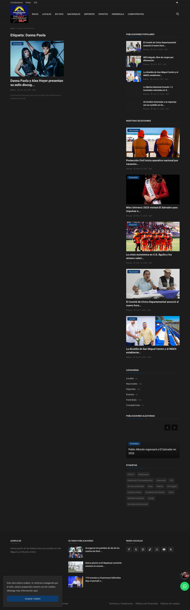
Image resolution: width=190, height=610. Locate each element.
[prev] (167, 427)
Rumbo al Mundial (136, 486)
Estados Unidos (134, 492)
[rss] (171, 549)
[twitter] (136, 549)
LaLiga (151, 498)
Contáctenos (16, 2)
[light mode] (177, 2)
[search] (177, 14)
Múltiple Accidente (136, 498)
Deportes (89, 14)
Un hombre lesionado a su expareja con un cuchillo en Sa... (159, 103)
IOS (35, 2)
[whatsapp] (157, 549)
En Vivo (59, 14)
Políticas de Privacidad (147, 603)
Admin (13, 90)
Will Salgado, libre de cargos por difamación (158, 59)
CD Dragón (172, 486)
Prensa (146, 49)
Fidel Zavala (143, 474)
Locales (46, 14)
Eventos (103, 14)
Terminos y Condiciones (121, 603)
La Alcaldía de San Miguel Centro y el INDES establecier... (160, 73)
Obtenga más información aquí (22, 590)
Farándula (118, 14)
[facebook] (129, 549)
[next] (174, 427)
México (160, 486)
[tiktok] (150, 549)
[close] (59, 579)
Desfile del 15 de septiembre (140, 480)
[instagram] (143, 549)
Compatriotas (136, 14)
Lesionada (161, 480)
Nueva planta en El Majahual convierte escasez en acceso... (103, 564)
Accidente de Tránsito (154, 492)
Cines (171, 492)
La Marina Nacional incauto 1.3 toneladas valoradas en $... (158, 88)
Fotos (28, 2)
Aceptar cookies (33, 598)
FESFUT (131, 474)
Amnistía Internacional (138, 504)
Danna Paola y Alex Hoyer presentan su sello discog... (36, 83)
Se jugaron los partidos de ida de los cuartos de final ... (102, 549)
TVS (171, 480)
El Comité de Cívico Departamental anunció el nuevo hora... (159, 44)
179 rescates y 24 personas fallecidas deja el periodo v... (103, 579)
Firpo (150, 486)
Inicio (35, 14)
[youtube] (164, 549)
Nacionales (73, 14)
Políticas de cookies (170, 603)
